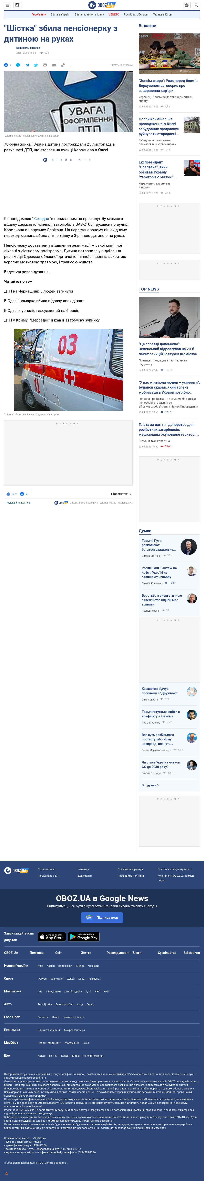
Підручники (53, 991)
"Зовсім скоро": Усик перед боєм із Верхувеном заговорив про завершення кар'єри (168, 85)
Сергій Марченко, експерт (156, 750)
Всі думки (149, 785)
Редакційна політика (19, 502)
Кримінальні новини (28, 47)
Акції (80, 1004)
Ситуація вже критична (154, 441)
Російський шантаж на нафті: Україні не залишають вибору (159, 572)
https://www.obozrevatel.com (138, 1074)
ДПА (88, 991)
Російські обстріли (136, 14)
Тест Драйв (45, 1004)
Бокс (81, 978)
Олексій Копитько (152, 583)
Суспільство (167, 953)
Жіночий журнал (93, 1055)
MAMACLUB (72, 1042)
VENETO (114, 14)
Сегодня (41, 218)
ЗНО (97, 991)
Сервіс (90, 1004)
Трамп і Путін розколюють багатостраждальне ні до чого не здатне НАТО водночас (157, 545)
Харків (51, 965)
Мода (75, 1055)
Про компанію (46, 869)
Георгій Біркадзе (151, 773)
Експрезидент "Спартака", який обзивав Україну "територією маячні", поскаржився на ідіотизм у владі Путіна (159, 170)
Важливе (147, 25)
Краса (65, 1055)
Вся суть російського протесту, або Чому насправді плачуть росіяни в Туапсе (158, 739)
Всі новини (192, 953)
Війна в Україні (60, 14)
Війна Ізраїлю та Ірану (89, 14)
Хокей (71, 978)
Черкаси (93, 965)
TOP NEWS (149, 289)
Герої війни (39, 14)
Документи (85, 875)
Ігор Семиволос (151, 722)
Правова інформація (130, 869)
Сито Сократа (150, 699)
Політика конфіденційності (174, 869)
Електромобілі (64, 1004)
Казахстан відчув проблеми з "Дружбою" (159, 691)
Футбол (42, 978)
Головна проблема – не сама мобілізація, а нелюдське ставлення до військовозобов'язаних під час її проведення (168, 402)
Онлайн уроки (73, 991)
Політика (37, 953)
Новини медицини (49, 1042)
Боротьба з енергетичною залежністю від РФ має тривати (162, 600)
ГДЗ (40, 991)
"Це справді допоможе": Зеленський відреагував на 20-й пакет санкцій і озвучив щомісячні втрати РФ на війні (168, 349)
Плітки (53, 1055)
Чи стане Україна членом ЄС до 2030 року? (161, 764)
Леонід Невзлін (151, 610)
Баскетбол (56, 978)
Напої (55, 1017)
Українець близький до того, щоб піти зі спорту (165, 99)
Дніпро (80, 965)
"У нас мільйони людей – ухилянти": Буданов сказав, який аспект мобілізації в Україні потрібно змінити (169, 387)
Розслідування (118, 953)
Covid (86, 1042)
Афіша (41, 1055)
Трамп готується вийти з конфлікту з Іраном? (161, 714)
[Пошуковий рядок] (196, 5)
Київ (40, 965)
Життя (86, 953)
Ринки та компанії (49, 1030)
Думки (145, 530)
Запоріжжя (65, 965)
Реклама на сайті (48, 875)
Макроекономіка (74, 1030)
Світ (58, 953)
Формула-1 (94, 978)
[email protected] (51, 1152)
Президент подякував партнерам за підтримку (163, 362)
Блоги (136, 953)
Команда (83, 869)
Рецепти (43, 1017)
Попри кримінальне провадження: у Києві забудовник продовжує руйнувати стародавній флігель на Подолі (159, 126)
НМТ (107, 991)
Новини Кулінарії (73, 1017)
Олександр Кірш (151, 556)
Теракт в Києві (162, 14)
